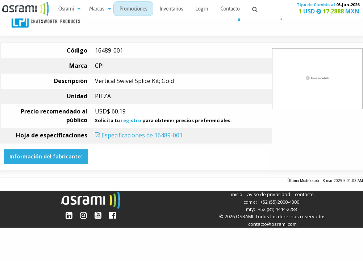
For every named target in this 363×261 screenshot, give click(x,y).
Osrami (66, 9)
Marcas (96, 9)
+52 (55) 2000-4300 (279, 202)
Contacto (230, 9)
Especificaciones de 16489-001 (139, 135)
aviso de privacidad (268, 194)
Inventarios (171, 9)
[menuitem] (67, 9)
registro (131, 120)
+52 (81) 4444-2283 (277, 209)
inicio (236, 194)
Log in (202, 9)
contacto (304, 194)
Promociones (133, 9)
